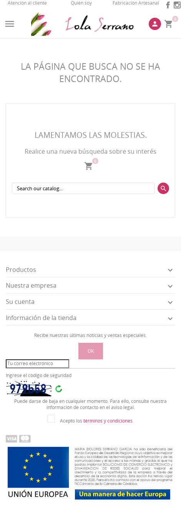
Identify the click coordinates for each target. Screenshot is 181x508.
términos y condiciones (108, 420)
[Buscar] (83, 188)
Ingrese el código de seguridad (38, 375)
